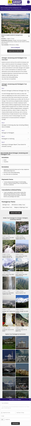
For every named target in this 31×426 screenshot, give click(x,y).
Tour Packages (7, 9)
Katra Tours (9, 397)
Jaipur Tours (22, 370)
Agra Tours (22, 342)
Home (2, 9)
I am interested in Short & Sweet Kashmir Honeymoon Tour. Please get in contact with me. (15, 407)
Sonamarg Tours (8, 383)
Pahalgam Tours (8, 370)
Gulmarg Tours (22, 356)
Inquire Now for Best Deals (15, 51)
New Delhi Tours (9, 342)
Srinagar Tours (9, 356)
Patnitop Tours (22, 397)
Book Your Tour (15, 212)
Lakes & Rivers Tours (7, 207)
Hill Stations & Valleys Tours (18, 204)
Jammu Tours (22, 383)
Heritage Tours (6, 204)
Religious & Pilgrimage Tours (21, 207)
